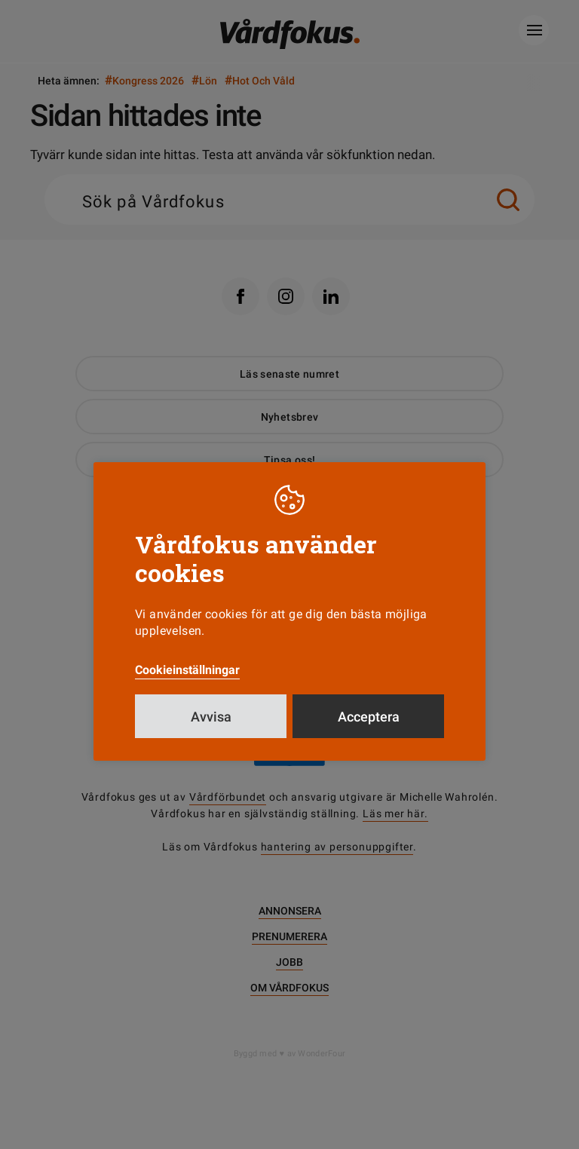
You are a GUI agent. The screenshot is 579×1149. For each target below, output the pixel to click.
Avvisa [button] (211, 717)
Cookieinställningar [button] (187, 670)
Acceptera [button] (369, 717)
